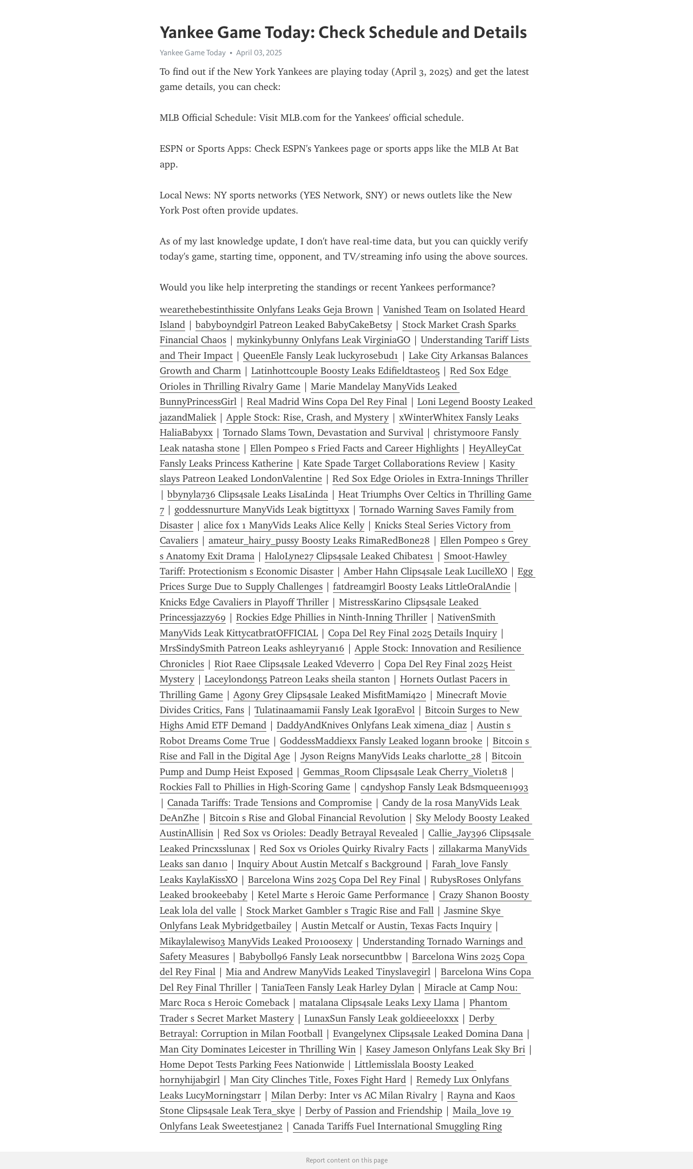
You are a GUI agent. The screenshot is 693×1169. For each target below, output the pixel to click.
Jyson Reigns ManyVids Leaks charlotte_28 (390, 756)
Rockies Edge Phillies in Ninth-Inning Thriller (331, 617)
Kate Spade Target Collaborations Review (391, 463)
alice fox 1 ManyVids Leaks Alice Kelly (284, 525)
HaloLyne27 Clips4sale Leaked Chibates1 (349, 556)
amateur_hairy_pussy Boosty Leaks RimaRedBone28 (319, 540)
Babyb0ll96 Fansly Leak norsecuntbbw (320, 957)
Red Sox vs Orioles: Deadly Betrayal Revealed (321, 833)
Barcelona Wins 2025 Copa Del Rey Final (334, 880)
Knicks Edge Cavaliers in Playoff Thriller (244, 602)
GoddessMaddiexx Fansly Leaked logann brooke (381, 741)
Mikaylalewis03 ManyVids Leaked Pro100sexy (256, 941)
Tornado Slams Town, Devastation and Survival (323, 432)
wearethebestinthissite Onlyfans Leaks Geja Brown (266, 309)
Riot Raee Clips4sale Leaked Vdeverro (294, 664)
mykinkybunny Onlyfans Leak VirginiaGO (323, 340)
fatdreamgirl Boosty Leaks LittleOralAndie (422, 586)
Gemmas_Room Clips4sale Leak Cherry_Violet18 (405, 772)
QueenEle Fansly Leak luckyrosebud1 (320, 355)
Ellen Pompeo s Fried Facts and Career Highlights (354, 448)
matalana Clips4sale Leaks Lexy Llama (379, 1003)
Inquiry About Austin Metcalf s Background (330, 864)
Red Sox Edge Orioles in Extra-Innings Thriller (430, 479)
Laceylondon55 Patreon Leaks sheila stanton (297, 679)
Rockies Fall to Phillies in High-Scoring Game (255, 787)
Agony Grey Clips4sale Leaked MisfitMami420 (329, 695)
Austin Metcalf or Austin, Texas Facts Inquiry (397, 926)
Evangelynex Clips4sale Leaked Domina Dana (428, 1033)
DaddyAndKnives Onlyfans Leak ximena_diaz (372, 725)
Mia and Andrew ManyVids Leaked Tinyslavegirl (328, 972)
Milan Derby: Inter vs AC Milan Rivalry (354, 1095)
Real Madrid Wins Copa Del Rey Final (327, 402)
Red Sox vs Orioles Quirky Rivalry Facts (344, 849)
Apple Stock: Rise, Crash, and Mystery (307, 417)
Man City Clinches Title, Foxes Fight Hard (318, 1080)
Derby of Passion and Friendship (373, 1110)
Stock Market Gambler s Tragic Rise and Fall (340, 910)
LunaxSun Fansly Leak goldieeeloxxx (381, 1018)
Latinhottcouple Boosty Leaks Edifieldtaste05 (345, 371)
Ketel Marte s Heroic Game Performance (343, 895)
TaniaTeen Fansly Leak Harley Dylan (337, 987)
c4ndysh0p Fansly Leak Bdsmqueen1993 (444, 787)
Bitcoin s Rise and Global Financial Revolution (308, 818)
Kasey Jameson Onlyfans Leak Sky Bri (445, 1049)
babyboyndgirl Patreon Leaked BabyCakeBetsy (293, 325)
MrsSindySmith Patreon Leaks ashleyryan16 (252, 648)
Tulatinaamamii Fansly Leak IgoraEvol (334, 710)
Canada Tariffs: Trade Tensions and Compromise (269, 803)
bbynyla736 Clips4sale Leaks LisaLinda (247, 494)
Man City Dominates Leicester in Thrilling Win (258, 1049)
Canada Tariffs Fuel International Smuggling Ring (397, 1126)
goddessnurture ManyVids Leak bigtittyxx (261, 509)
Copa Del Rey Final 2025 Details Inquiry (412, 633)
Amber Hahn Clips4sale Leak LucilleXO (425, 571)
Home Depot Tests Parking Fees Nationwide (252, 1064)
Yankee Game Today (193, 52)
